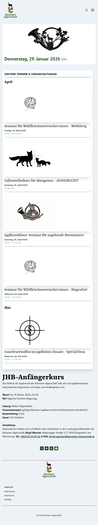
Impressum (9, 495)
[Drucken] (56, 448)
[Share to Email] (47, 448)
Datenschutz (9, 491)
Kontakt (7, 499)
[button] (51, 448)
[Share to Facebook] (42, 448)
